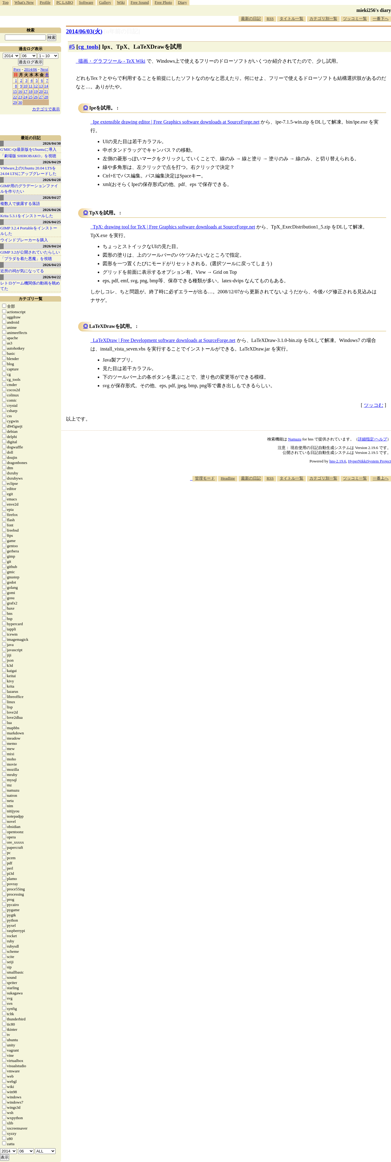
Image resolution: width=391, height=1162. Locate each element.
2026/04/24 (52, 246)
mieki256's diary (373, 10)
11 (31, 86)
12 (36, 86)
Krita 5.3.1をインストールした (26, 215)
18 (31, 91)
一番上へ (381, 478)
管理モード (205, 478)
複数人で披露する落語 (20, 203)
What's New (24, 2)
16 (20, 91)
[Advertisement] (280, 500)
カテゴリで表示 (46, 109)
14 (46, 86)
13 (41, 86)
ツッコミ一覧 (355, 18)
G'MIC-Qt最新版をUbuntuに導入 (28, 149)
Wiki (121, 2)
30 (20, 102)
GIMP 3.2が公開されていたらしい (30, 252)
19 (36, 91)
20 (41, 91)
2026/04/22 (52, 277)
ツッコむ (373, 405)
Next (44, 69)
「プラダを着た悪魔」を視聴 (26, 258)
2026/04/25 (52, 222)
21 (46, 91)
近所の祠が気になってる (22, 271)
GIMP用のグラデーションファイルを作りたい (29, 189)
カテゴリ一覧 (30, 298)
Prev (17, 69)
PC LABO (65, 2)
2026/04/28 (52, 179)
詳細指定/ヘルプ (372, 439)
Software (86, 2)
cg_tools (88, 46)
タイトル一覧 (291, 18)
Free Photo (163, 2)
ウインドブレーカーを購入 (24, 240)
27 (41, 97)
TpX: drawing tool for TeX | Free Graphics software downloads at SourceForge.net (174, 226)
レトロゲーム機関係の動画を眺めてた (30, 286)
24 (25, 97)
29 (15, 102)
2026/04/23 (52, 264)
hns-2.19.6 (337, 461)
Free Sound (140, 2)
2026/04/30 (52, 143)
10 (25, 86)
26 (36, 97)
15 (15, 91)
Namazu (294, 439)
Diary (182, 2)
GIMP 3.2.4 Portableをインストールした (28, 231)
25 (31, 97)
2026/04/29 (52, 162)
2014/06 (30, 69)
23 (20, 97)
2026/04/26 (52, 209)
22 (15, 97)
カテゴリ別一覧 (323, 18)
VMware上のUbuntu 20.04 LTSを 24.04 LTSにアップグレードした (28, 171)
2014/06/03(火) (84, 31)
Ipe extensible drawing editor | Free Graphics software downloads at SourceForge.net (176, 121)
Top (5, 2)
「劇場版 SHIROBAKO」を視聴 (28, 156)
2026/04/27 (52, 197)
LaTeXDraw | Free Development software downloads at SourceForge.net (164, 340)
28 (46, 97)
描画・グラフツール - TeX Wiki (111, 61)
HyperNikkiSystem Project (369, 461)
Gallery (105, 2)
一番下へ (381, 18)
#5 (72, 46)
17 (25, 91)
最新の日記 (251, 18)
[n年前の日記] (122, 31)
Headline (228, 478)
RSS (270, 18)
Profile (45, 2)
